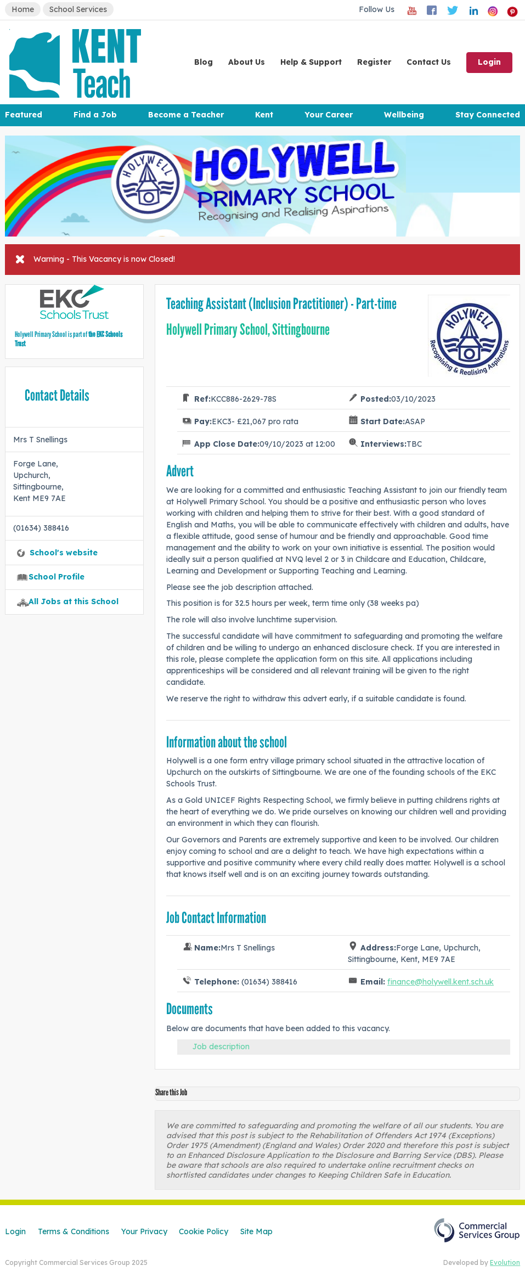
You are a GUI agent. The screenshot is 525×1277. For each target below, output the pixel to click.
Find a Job (95, 115)
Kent (264, 115)
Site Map (256, 1231)
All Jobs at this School (73, 601)
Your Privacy (144, 1231)
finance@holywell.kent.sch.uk (440, 982)
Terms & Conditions (73, 1231)
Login (489, 62)
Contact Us (429, 62)
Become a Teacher (186, 115)
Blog (203, 62)
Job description (221, 1046)
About (246, 62)
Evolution (505, 1262)
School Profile (56, 577)
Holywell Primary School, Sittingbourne (248, 329)
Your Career (328, 115)
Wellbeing (404, 115)
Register (374, 62)
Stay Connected (487, 115)
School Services (78, 9)
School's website (64, 553)
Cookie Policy (203, 1231)
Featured (23, 115)
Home (23, 9)
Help (311, 62)
